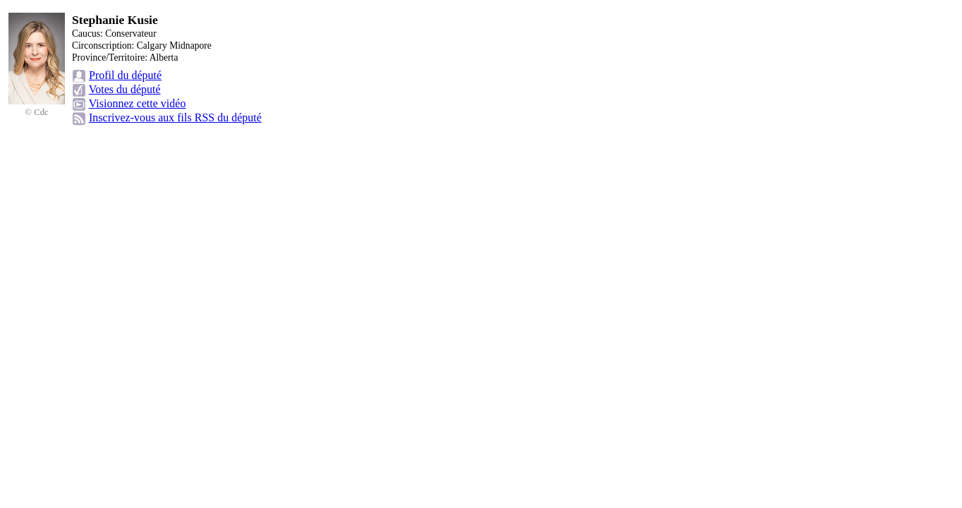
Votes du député (125, 89)
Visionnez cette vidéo (137, 103)
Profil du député (125, 75)
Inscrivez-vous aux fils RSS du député (175, 117)
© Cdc (37, 112)
